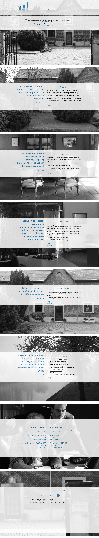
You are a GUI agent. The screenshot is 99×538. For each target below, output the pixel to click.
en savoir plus (49, 107)
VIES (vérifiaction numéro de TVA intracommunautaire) (63, 374)
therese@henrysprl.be (56, 439)
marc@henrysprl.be (55, 432)
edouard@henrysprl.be (39, 432)
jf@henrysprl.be (42, 447)
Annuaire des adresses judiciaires (58, 361)
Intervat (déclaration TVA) (56, 371)
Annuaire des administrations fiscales (59, 359)
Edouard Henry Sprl (22, 7)
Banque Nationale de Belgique (57, 366)
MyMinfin (52, 372)
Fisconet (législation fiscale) (56, 369)
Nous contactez (49, 452)
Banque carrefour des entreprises (58, 362)
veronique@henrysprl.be (39, 439)
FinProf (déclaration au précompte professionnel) (62, 367)
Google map (53, 495)
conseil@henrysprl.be (56, 447)
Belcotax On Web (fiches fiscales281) (59, 364)
